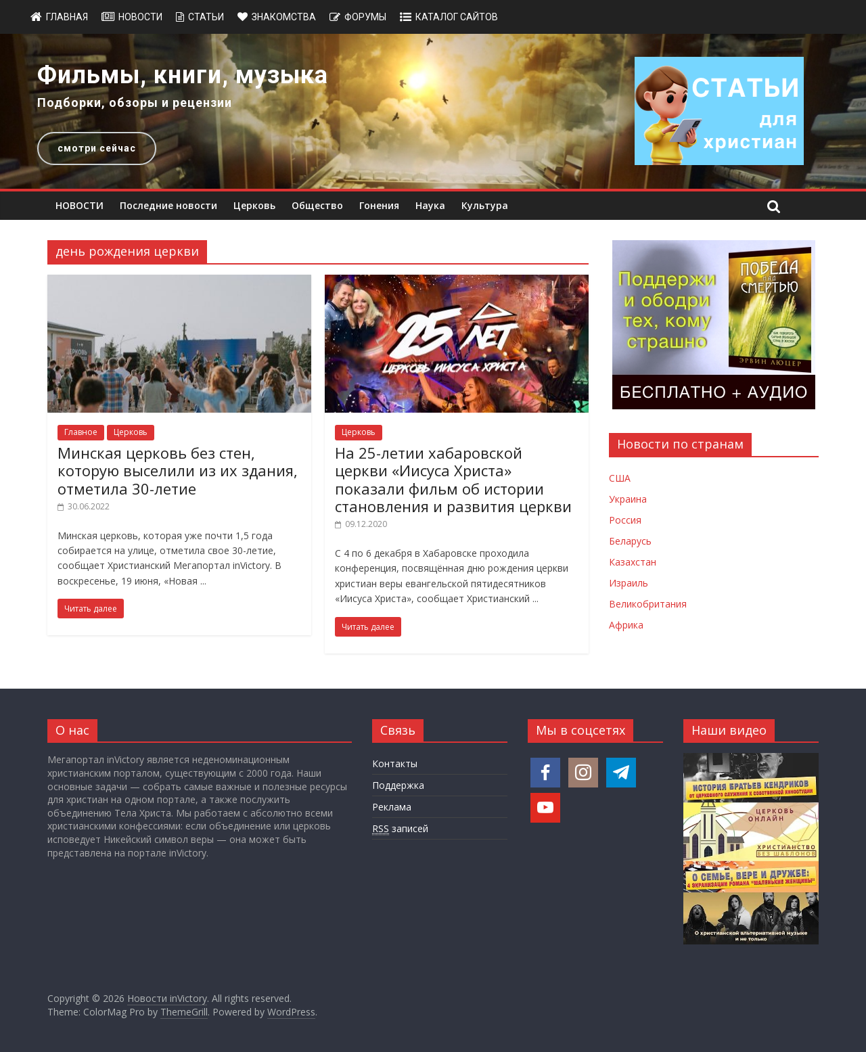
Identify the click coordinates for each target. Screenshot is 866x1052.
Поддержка (398, 785)
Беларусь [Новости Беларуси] (630, 540)
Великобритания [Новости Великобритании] (648, 603)
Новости (140, 17)
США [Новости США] (620, 478)
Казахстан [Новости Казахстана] (632, 561)
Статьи (206, 17)
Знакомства (284, 17)
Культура (484, 205)
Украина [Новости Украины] (628, 499)
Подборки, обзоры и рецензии (134, 102)
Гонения (379, 205)
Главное (80, 432)
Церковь (254, 205)
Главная (67, 17)
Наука (430, 205)
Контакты (394, 763)
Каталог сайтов (456, 17)
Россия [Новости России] (625, 519)
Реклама (391, 806)
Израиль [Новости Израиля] (628, 582)
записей (400, 829)
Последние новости (168, 205)
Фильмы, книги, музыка (182, 75)
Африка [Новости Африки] (626, 624)
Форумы (365, 17)
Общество (317, 205)
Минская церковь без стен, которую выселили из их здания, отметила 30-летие (178, 470)
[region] (433, 111)
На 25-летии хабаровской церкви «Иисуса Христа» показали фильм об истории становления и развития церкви (453, 479)
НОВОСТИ (79, 205)
